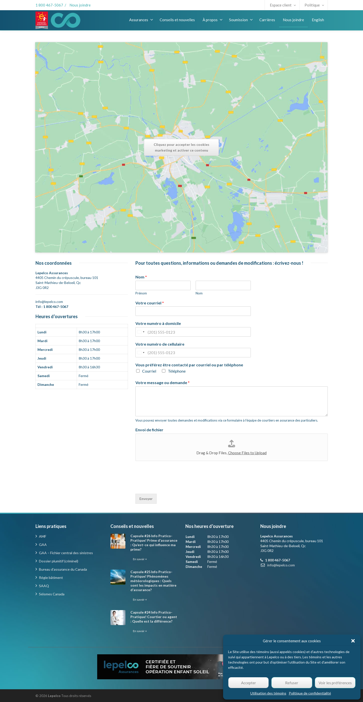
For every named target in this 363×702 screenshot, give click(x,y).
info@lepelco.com (49, 301)
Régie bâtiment (51, 577)
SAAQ (44, 586)
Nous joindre (80, 5)
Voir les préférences (335, 683)
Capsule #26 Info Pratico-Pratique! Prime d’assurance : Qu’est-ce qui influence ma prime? (153, 542)
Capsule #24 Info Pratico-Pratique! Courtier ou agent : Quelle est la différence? (153, 616)
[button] (353, 640)
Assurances (141, 19)
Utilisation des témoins (268, 693)
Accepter (248, 683)
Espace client (283, 5)
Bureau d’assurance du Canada (63, 569)
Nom (141, 276)
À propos (213, 19)
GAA (43, 544)
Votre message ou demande (162, 382)
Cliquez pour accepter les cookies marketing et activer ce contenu (181, 147)
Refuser (291, 683)
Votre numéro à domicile (158, 323)
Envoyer (146, 498)
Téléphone (177, 371)
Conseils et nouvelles (177, 19)
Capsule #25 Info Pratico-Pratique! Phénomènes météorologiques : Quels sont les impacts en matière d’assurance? (153, 581)
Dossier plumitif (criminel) (58, 561)
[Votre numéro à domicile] (193, 332)
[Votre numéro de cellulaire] (193, 352)
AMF (42, 536)
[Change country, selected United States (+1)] (140, 332)
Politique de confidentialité (310, 693)
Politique (314, 5)
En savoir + (140, 559)
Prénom (141, 293)
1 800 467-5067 (49, 5)
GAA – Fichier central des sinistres (66, 553)
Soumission (241, 19)
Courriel (149, 371)
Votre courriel (149, 302)
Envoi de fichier (149, 429)
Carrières (267, 19)
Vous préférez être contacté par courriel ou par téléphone (189, 364)
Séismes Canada (51, 594)
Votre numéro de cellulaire (159, 344)
